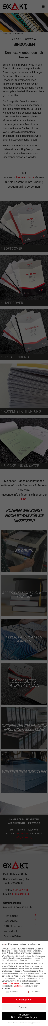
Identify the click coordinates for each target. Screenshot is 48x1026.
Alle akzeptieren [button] (24, 999)
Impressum (36, 1023)
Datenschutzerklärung (10, 983)
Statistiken (34, 992)
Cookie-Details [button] (12, 1023)
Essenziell (12, 992)
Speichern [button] (24, 1007)
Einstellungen (19, 986)
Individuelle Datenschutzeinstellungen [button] (24, 1016)
